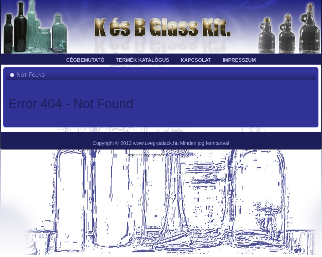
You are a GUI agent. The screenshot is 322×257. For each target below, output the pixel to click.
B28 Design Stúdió (181, 155)
